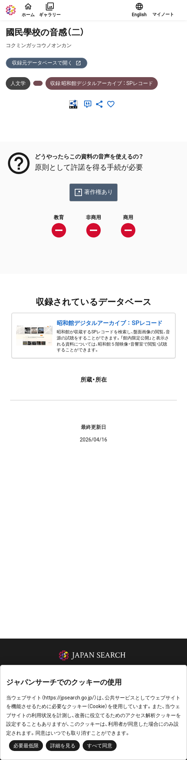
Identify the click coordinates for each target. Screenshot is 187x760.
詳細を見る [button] (62, 745)
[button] (166, 10)
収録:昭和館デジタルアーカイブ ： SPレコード (101, 83)
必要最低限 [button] (26, 745)
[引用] (89, 104)
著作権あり (93, 192)
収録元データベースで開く (46, 63)
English (139, 9)
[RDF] (75, 104)
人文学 (18, 83)
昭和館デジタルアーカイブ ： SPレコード (109, 323)
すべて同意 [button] (99, 745)
